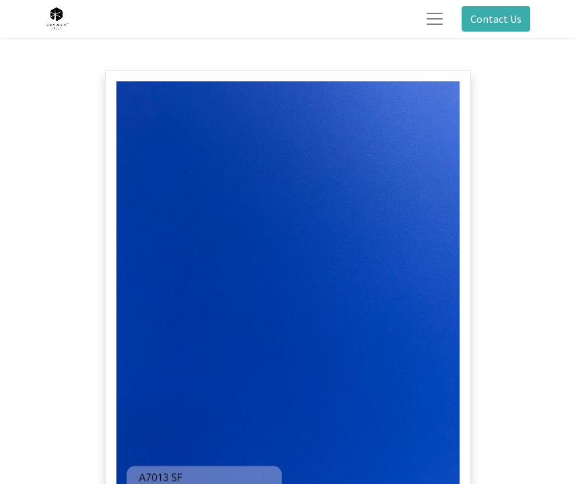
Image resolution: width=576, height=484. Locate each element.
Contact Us (495, 19)
